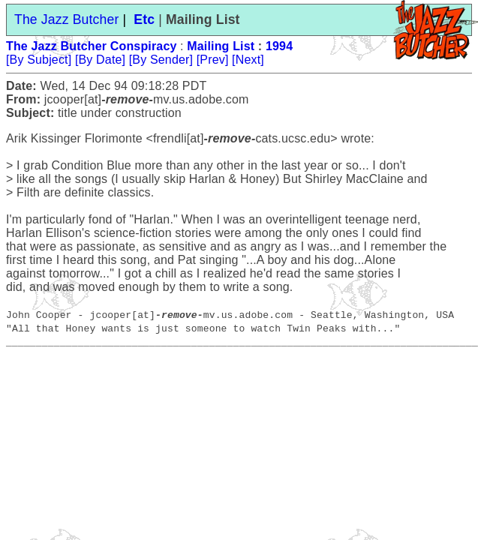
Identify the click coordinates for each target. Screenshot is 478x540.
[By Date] (100, 59)
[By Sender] (161, 59)
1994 (279, 46)
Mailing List (220, 46)
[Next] (248, 59)
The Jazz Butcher (66, 19)
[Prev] (213, 59)
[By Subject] (38, 59)
